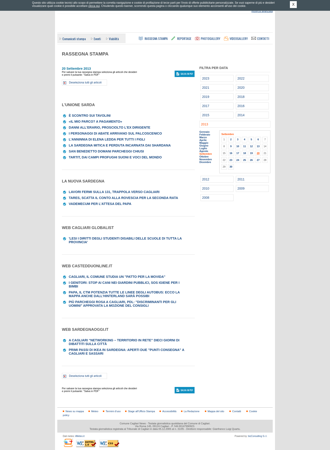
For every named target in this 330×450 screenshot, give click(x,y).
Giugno (203, 145)
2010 (205, 188)
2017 (205, 106)
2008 (205, 197)
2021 (205, 87)
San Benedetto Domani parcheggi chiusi (106, 151)
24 (237, 160)
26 (251, 160)
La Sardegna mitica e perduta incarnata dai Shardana (120, 145)
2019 (205, 97)
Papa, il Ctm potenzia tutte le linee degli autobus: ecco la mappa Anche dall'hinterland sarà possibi (124, 294)
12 (251, 146)
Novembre (205, 159)
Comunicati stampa (74, 38)
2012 (205, 179)
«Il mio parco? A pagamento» (95, 121)
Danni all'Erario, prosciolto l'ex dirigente (109, 127)
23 (230, 160)
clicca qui (93, 6)
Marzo (203, 137)
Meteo (94, 411)
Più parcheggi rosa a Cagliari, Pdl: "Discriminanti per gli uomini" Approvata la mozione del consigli (122, 303)
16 (230, 153)
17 (237, 153)
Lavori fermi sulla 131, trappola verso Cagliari (114, 192)
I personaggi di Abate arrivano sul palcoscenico (115, 133)
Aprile (203, 140)
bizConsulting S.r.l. (257, 436)
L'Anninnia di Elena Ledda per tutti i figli (107, 139)
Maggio (203, 142)
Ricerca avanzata (262, 11)
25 (244, 160)
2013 (204, 124)
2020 (241, 87)
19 (251, 153)
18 (244, 153)
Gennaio (204, 131)
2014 (241, 115)
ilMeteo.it (79, 436)
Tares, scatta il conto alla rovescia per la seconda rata (123, 198)
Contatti (236, 411)
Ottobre (204, 156)
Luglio (203, 148)
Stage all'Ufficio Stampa (141, 411)
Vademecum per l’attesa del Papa (100, 204)
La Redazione (192, 411)
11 (244, 146)
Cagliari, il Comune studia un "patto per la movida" (117, 277)
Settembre (205, 153)
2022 (241, 78)
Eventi (97, 38)
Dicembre (205, 162)
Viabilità (114, 38)
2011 (241, 179)
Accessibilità (169, 411)
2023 (205, 78)
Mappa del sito (216, 411)
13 (258, 146)
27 (258, 160)
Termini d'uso (113, 411)
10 (237, 146)
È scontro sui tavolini (90, 115)
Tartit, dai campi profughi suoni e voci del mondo (115, 157)
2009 (241, 188)
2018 (241, 97)
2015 (205, 115)
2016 (241, 106)
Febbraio (204, 134)
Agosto (203, 151)
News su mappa (75, 411)
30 (230, 166)
